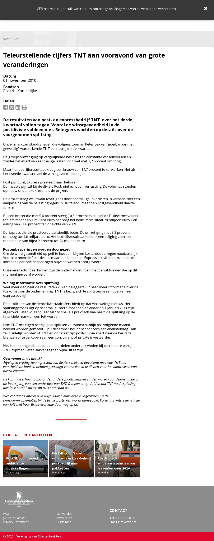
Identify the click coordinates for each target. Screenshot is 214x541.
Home (6, 38)
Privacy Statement (16, 522)
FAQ (6, 514)
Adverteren (64, 518)
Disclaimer (63, 522)
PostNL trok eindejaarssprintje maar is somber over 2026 (116, 463)
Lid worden (64, 514)
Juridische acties (14, 518)
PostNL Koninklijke (20, 90)
